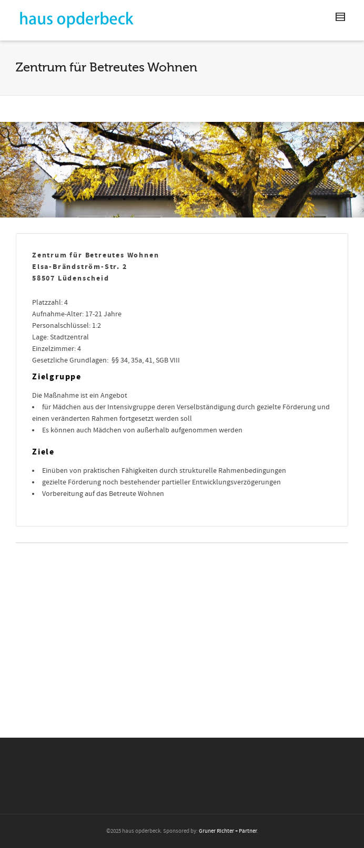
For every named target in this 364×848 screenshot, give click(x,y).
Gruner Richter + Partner (228, 831)
